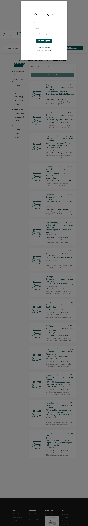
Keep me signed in (44, 34)
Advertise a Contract (43, 50)
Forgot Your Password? (44, 47)
